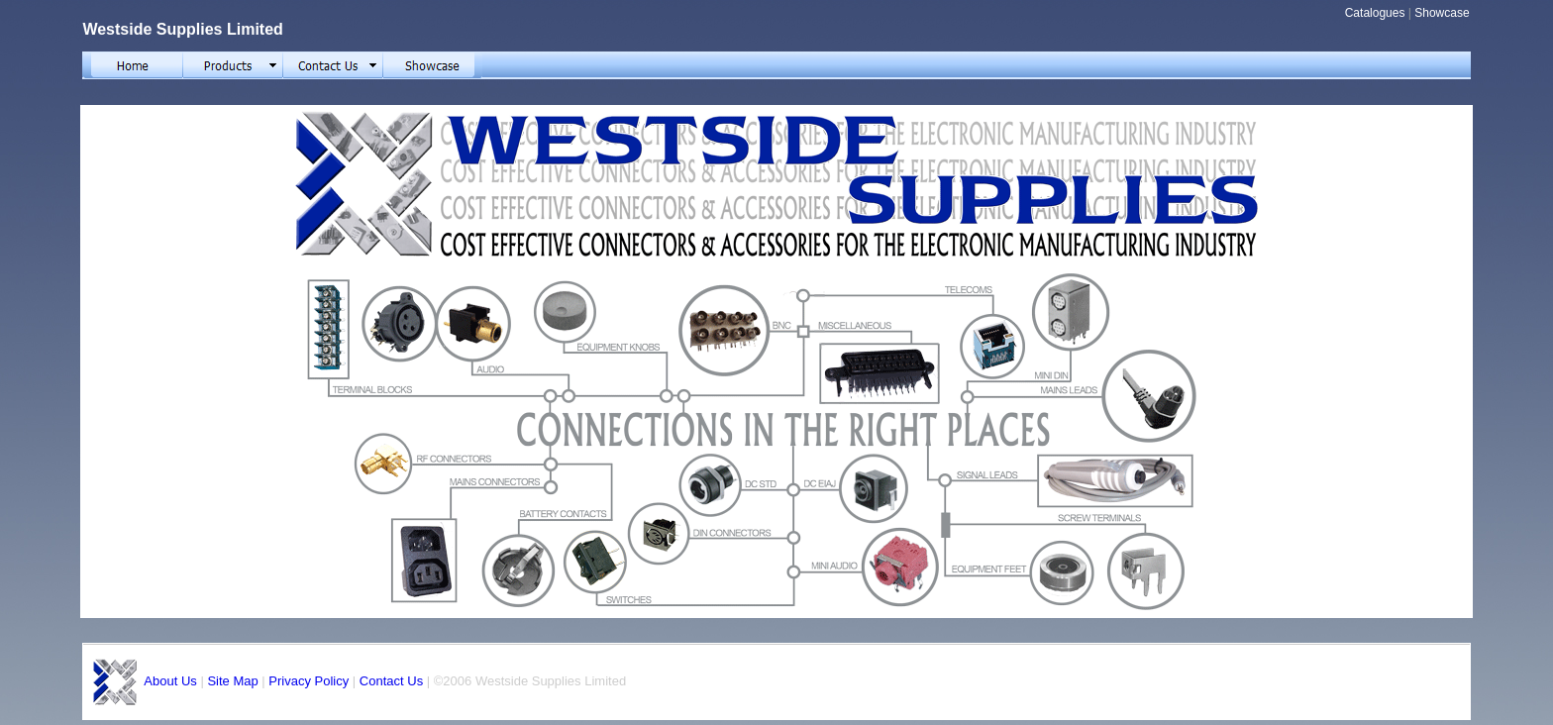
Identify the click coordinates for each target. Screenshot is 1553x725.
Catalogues (1375, 13)
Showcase (1441, 13)
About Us (170, 680)
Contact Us (391, 680)
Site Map (232, 680)
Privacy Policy (308, 680)
